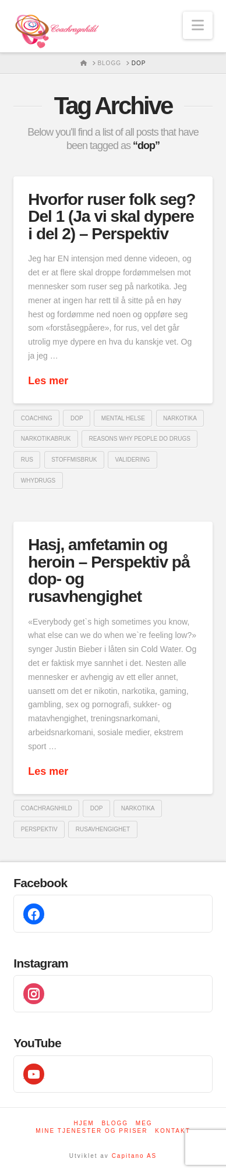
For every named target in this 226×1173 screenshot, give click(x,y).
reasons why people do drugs (139, 438)
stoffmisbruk (74, 459)
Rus (27, 459)
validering (132, 459)
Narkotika (180, 418)
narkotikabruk (46, 438)
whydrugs (38, 480)
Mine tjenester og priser (91, 1131)
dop (76, 418)
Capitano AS (134, 1156)
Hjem (83, 1123)
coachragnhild (46, 808)
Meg (144, 1123)
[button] (198, 25)
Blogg (114, 1123)
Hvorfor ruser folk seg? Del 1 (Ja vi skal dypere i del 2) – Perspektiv (111, 216)
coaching (36, 418)
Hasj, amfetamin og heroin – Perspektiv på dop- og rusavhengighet (108, 570)
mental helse (123, 418)
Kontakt (172, 1131)
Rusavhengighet (103, 829)
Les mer (48, 381)
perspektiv (39, 829)
